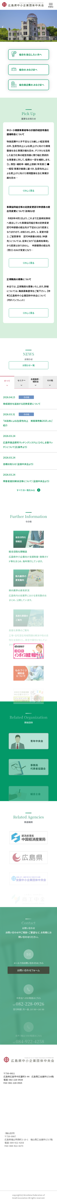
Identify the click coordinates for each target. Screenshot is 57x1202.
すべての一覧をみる (26, 490)
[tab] (7, 382)
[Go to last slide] (3, 27)
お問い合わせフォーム (28, 980)
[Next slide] (54, 27)
